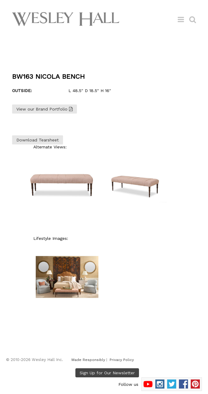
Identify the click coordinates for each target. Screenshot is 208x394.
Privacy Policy (122, 360)
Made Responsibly (88, 360)
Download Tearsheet (37, 139)
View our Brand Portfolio (44, 109)
